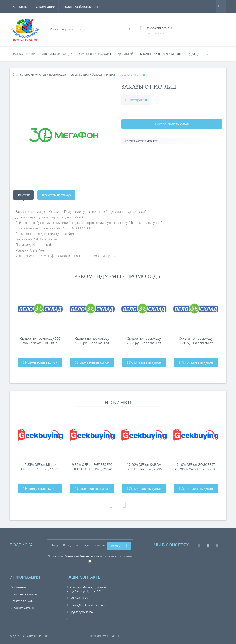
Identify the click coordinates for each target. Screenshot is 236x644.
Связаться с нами (22, 601)
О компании (22, 6)
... (207, 54)
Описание (23, 195)
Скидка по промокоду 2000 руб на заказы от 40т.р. (144, 340)
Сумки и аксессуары (95, 54)
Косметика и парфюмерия (160, 54)
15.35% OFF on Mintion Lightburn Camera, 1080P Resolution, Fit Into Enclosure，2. (40, 467)
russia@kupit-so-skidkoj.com (86, 605)
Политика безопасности (59, 6)
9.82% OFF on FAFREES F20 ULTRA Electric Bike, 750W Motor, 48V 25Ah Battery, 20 (92, 467)
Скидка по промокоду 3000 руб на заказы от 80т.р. (196, 340)
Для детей (125, 54)
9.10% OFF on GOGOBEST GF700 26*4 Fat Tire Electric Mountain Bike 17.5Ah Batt (195, 467)
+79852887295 (77, 598)
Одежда (193, 54)
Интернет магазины (23, 608)
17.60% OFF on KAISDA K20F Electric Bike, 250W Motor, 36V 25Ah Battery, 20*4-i (144, 467)
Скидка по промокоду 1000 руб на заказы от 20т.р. (92, 340)
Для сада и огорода (57, 54)
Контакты (93, 6)
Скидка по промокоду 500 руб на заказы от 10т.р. (40, 340)
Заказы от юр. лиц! (149, 87)
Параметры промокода (56, 195)
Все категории (24, 54)
